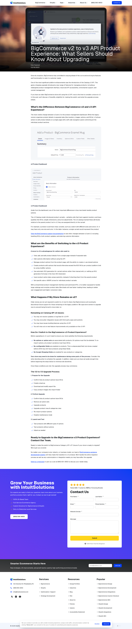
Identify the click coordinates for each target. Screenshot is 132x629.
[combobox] (119, 626)
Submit (94, 538)
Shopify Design (103, 604)
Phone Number (103, 504)
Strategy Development (48, 596)
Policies (72, 604)
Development (35, 42)
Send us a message (37, 462)
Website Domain (79, 511)
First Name (77, 496)
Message (73, 519)
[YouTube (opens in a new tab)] (20, 596)
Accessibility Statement (77, 612)
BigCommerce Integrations (106, 592)
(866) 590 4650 (96, 3)
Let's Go (117, 565)
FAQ (71, 596)
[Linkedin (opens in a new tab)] (16, 596)
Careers (72, 608)
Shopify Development (105, 608)
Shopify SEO (102, 616)
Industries (72, 3)
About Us (84, 3)
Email (75, 504)
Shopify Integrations (104, 612)
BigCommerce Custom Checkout (108, 596)
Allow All (106, 624)
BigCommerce (41, 3)
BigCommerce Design (105, 584)
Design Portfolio (75, 584)
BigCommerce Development (107, 588)
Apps (62, 3)
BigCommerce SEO (104, 600)
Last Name (102, 496)
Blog (71, 592)
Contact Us (116, 3)
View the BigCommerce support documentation (47, 234)
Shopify (53, 3)
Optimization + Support (48, 592)
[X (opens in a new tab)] (12, 596)
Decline (97, 624)
